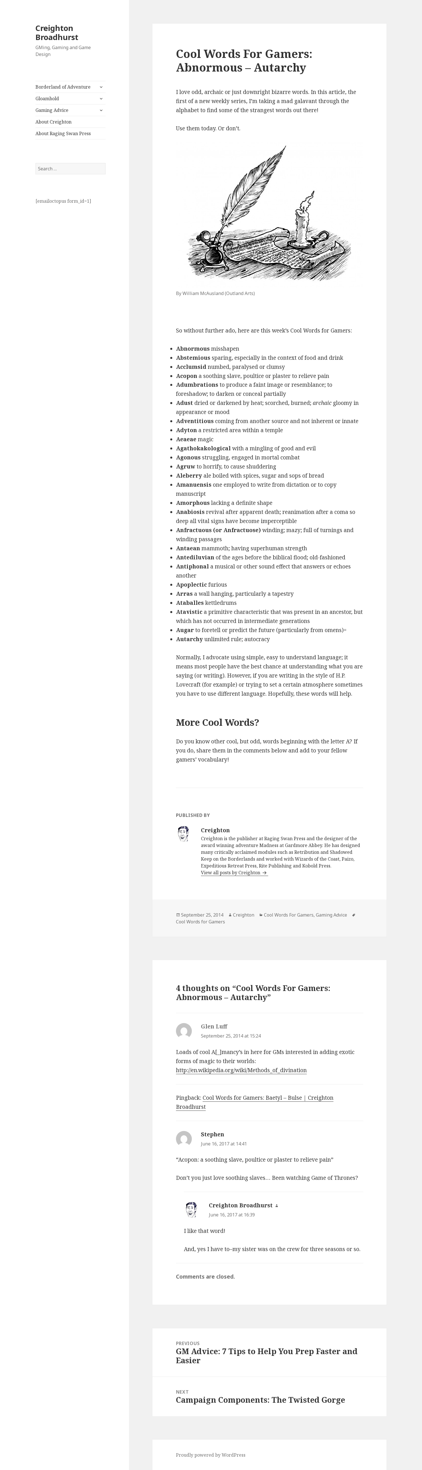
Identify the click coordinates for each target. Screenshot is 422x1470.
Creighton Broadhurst (56, 32)
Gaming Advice (51, 110)
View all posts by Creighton (231, 872)
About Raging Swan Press (63, 133)
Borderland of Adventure (63, 87)
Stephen (212, 1134)
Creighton (243, 915)
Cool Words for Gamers (200, 922)
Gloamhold (47, 98)
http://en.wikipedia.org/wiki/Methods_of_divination (241, 1070)
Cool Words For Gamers (289, 915)
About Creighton (53, 122)
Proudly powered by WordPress (210, 1455)
